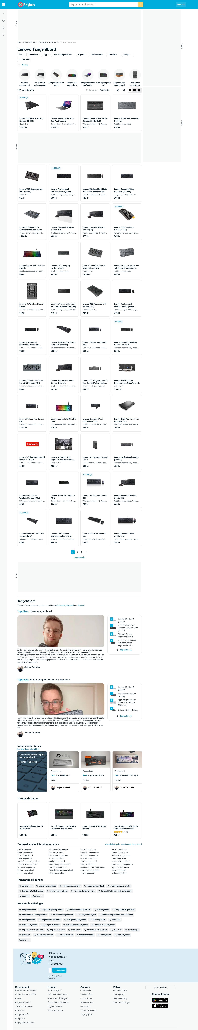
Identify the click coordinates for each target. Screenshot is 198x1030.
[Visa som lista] (134, 90)
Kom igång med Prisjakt (29, 979)
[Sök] (140, 4)
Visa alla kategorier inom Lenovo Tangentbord (123, 844)
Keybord (81, 605)
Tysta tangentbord (41, 611)
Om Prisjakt (89, 979)
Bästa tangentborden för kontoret (50, 679)
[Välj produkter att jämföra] (117, 90)
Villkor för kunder (59, 1000)
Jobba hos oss (90, 992)
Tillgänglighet (90, 1004)
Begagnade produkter (28, 1012)
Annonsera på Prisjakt (61, 988)
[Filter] (3, 34)
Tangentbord (55, 42)
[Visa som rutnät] (130, 90)
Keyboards (60, 605)
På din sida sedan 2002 (29, 983)
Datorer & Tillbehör (29, 42)
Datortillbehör (43, 42)
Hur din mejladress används (62, 965)
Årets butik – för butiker (62, 992)
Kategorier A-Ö (25, 1004)
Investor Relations (92, 1000)
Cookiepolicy (122, 983)
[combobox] (103, 4)
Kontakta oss (90, 988)
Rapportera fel (79, 557)
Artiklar (22, 988)
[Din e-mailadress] (69, 959)
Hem (19, 42)
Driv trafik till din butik (61, 983)
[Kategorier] (3, 4)
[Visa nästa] (86, 552)
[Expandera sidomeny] (3, 13)
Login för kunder (59, 996)
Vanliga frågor (90, 983)
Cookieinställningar (125, 992)
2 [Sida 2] (76, 552)
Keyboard (70, 605)
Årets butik (24, 1000)
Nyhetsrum (89, 996)
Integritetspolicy (124, 988)
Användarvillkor (124, 979)
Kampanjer (24, 1008)
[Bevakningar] (3, 27)
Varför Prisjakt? (58, 979)
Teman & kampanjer (28, 996)
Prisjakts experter (27, 992)
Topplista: (23, 611)
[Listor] (3, 20)
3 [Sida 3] (81, 552)
